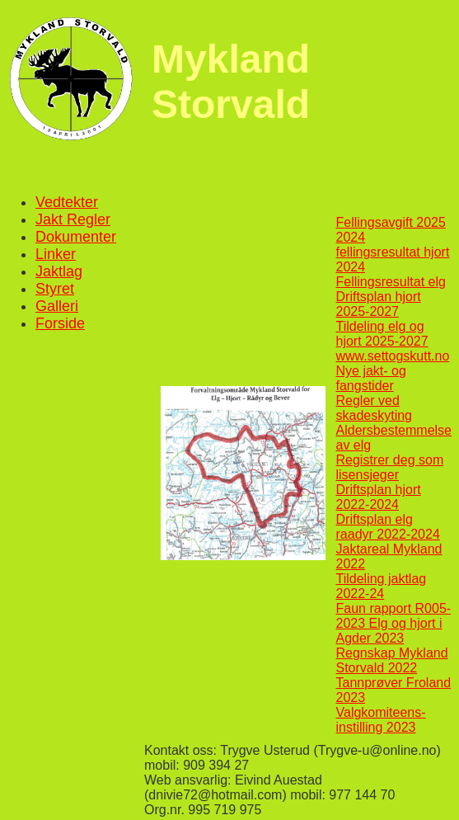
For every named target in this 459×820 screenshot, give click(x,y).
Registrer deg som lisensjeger (390, 467)
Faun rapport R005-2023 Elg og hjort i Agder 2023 (394, 623)
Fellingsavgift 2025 (391, 222)
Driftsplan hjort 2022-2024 (378, 497)
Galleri (56, 306)
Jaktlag (58, 271)
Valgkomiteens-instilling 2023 (381, 719)
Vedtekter (66, 202)
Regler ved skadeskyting (374, 408)
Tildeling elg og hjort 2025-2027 (382, 333)
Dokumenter (75, 237)
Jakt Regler (72, 219)
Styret (54, 288)
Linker (55, 254)
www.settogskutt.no (393, 356)
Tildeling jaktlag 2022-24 (381, 586)
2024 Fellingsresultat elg (391, 274)
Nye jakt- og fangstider (371, 378)
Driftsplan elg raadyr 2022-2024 (388, 526)
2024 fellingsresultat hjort (393, 244)
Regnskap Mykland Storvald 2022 (392, 660)
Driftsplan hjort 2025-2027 (378, 304)
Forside (60, 323)
